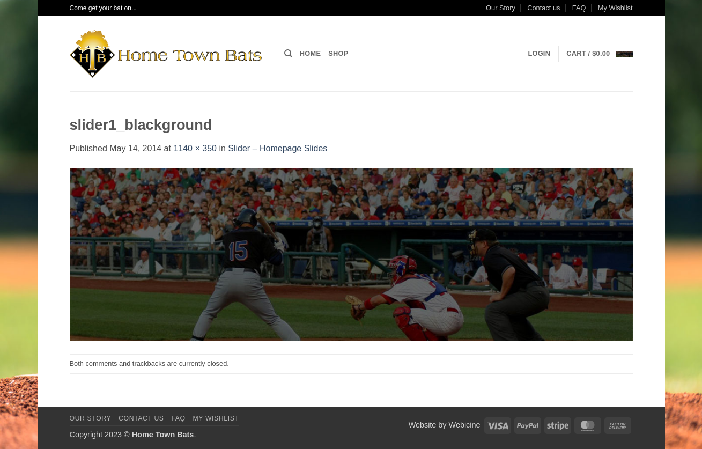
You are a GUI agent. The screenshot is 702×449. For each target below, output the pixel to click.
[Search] (288, 53)
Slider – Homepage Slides (277, 148)
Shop (338, 53)
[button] (539, 53)
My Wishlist (615, 8)
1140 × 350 (195, 148)
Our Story (500, 8)
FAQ (579, 8)
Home (310, 53)
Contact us (543, 8)
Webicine (465, 425)
